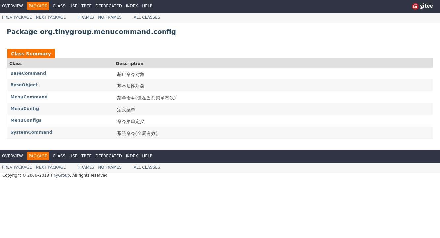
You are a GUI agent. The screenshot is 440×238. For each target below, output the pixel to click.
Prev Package (17, 17)
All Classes (147, 17)
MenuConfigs (26, 120)
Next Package (51, 17)
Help (147, 6)
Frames (86, 17)
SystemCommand (31, 132)
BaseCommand (28, 73)
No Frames (110, 17)
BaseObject (24, 84)
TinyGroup (60, 175)
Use (73, 6)
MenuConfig (24, 108)
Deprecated (108, 6)
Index (132, 6)
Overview (12, 6)
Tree (86, 6)
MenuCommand (29, 96)
